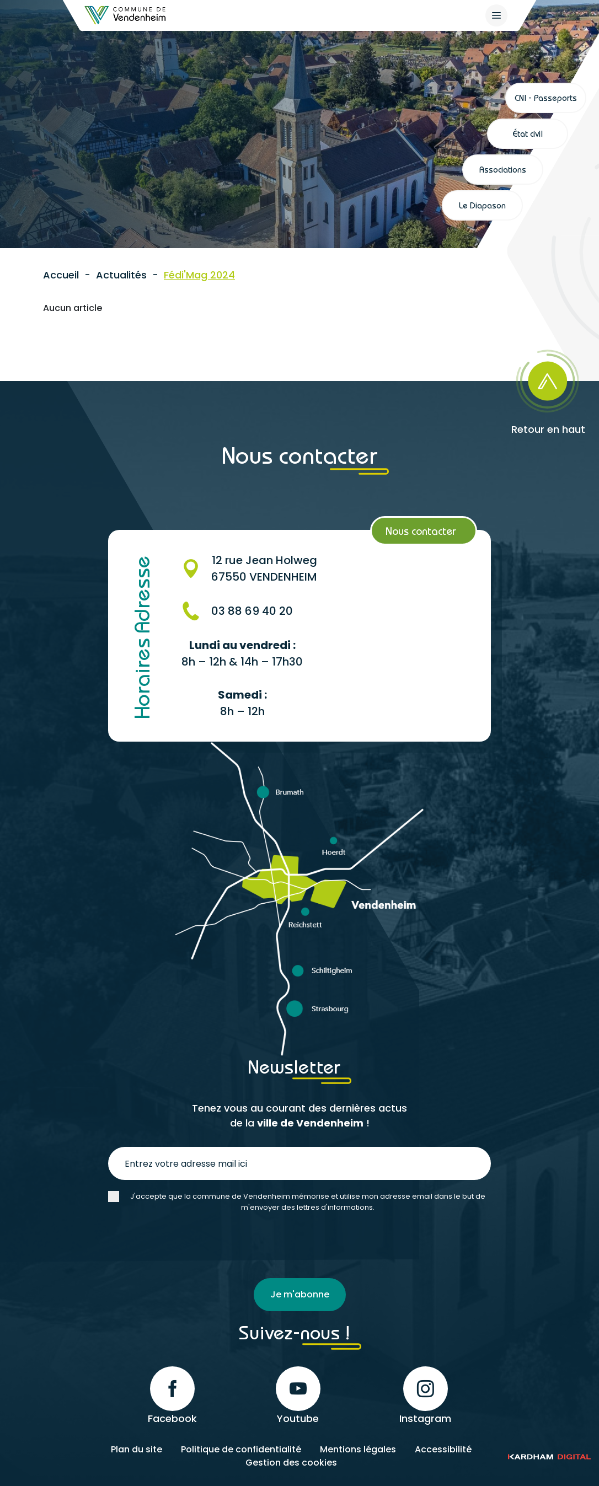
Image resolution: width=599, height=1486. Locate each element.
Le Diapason (482, 205)
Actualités (121, 275)
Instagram (425, 1395)
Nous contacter (421, 530)
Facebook (172, 1395)
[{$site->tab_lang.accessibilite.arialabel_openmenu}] (496, 15)
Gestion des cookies (291, 1462)
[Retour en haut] (528, 388)
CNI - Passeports (546, 98)
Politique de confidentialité (241, 1449)
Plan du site (136, 1449)
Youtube (298, 1395)
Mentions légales (358, 1449)
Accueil (61, 275)
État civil (527, 133)
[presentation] (192, 1245)
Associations (502, 169)
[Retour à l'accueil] (126, 15)
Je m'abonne (299, 1294)
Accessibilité (443, 1449)
